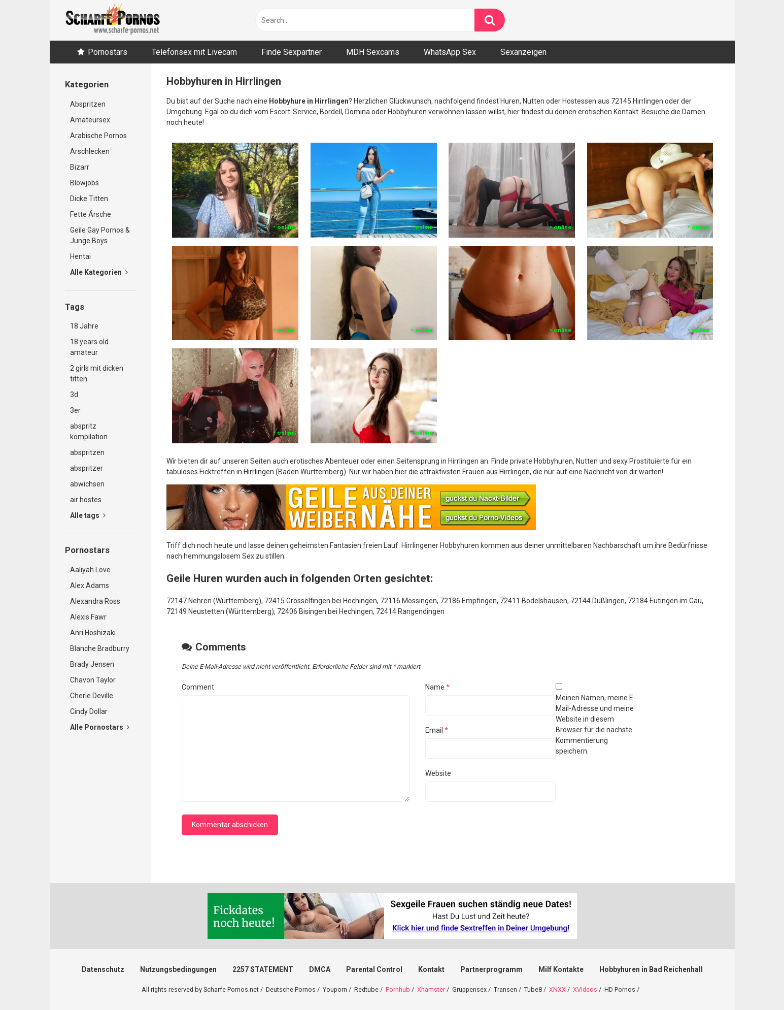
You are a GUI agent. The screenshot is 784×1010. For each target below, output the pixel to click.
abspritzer (86, 468)
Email (436, 730)
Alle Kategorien (99, 272)
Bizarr (79, 167)
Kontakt (431, 969)
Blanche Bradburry (99, 648)
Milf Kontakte (561, 969)
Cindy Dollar (89, 711)
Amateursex (90, 120)
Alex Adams (89, 585)
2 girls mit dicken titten (96, 373)
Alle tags (88, 515)
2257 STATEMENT (262, 969)
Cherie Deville (91, 696)
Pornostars (107, 52)
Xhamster (431, 989)
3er (75, 410)
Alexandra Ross (95, 601)
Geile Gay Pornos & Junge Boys (100, 235)
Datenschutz (103, 969)
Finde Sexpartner (291, 52)
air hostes (85, 500)
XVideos (585, 989)
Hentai (80, 256)
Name (437, 687)
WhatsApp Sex (450, 52)
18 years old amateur (89, 347)
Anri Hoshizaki (93, 633)
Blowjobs (84, 183)
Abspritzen (88, 104)
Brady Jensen (92, 664)
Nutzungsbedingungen (178, 969)
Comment (198, 687)
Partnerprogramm (491, 969)
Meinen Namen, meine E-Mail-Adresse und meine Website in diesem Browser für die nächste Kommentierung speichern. (596, 724)
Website (438, 773)
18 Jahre (84, 326)
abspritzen (87, 452)
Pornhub (398, 989)
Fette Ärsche (90, 214)
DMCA (319, 969)
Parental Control (374, 969)
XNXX (557, 989)
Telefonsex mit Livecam (194, 52)
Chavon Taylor (93, 680)
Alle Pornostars (99, 727)
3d (74, 394)
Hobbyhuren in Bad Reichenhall (651, 969)
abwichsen (87, 484)
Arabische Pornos (98, 136)
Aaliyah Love (90, 570)
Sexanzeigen (523, 52)
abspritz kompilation (89, 431)
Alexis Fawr (88, 617)
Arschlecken (90, 151)
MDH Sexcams (372, 52)
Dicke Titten (89, 198)
